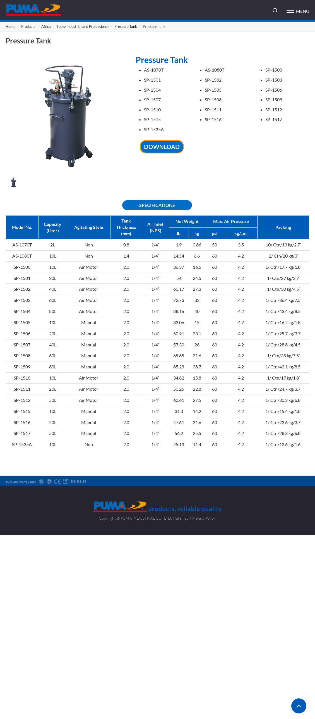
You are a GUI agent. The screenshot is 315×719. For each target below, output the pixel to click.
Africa (46, 26)
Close (157, 538)
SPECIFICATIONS (157, 205)
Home (10, 26)
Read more (134, 602)
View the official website (170, 602)
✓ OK (232, 715)
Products (28, 26)
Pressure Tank (125, 26)
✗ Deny (157, 560)
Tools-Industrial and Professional (83, 26)
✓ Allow (157, 553)
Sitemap (181, 518)
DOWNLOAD (162, 146)
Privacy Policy (203, 518)
